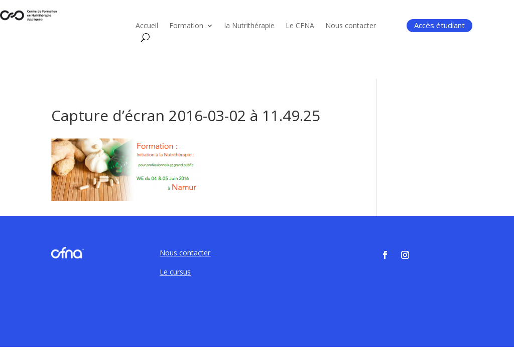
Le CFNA (300, 26)
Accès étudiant (439, 25)
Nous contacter (350, 26)
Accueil (147, 26)
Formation (186, 26)
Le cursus (175, 272)
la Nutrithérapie (249, 26)
